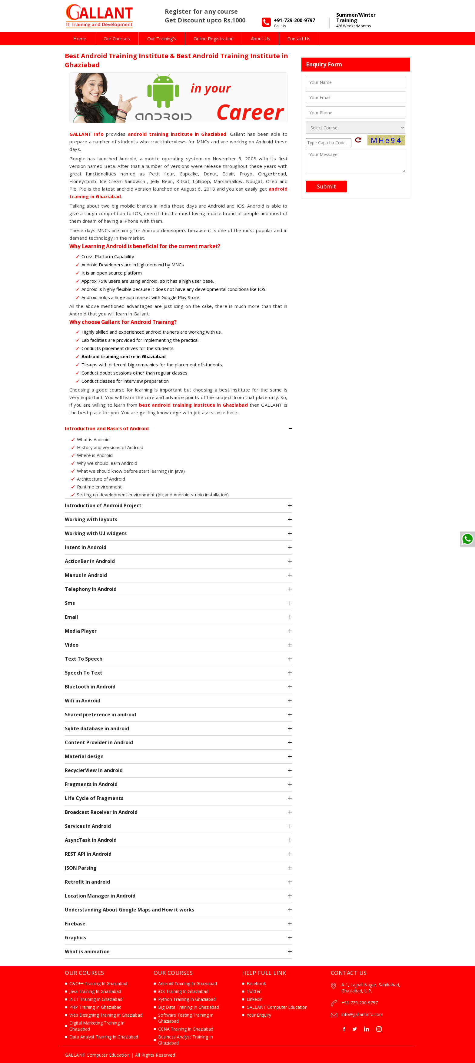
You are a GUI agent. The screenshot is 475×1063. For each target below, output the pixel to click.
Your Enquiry (259, 1015)
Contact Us (299, 38)
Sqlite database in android (97, 728)
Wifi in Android (82, 700)
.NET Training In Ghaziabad (95, 999)
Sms (70, 603)
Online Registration (214, 38)
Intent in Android (85, 547)
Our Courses (117, 38)
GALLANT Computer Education (277, 1007)
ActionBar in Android (90, 561)
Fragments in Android (91, 784)
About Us (260, 38)
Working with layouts (91, 519)
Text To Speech (83, 658)
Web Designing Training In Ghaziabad (105, 1015)
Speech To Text (83, 672)
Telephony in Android (91, 589)
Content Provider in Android (99, 742)
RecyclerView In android (94, 770)
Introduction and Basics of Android (107, 428)
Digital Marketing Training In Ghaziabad (97, 1026)
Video (71, 644)
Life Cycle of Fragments (94, 798)
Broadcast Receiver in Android (101, 812)
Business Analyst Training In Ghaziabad (185, 1040)
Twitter (254, 991)
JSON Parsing (81, 868)
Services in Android (88, 826)
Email (71, 617)
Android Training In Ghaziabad (187, 983)
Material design (84, 756)
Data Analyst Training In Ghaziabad (103, 1037)
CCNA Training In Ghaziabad (185, 1029)
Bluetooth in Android (90, 686)
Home (79, 38)
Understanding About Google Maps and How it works (129, 909)
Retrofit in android (87, 881)
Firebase (75, 923)
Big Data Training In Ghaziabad (188, 1007)
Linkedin (255, 999)
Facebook (256, 983)
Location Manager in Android (100, 895)
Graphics (75, 937)
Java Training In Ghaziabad (95, 991)
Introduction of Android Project (103, 505)
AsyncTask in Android (91, 840)
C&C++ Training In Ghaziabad (98, 983)
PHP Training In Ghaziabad (95, 1007)
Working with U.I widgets (96, 533)
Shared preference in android (100, 714)
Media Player (81, 631)
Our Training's (161, 38)
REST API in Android (88, 854)
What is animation (87, 951)
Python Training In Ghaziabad (187, 999)
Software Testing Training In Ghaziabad (186, 1018)
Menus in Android (86, 575)
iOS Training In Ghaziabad (183, 991)
